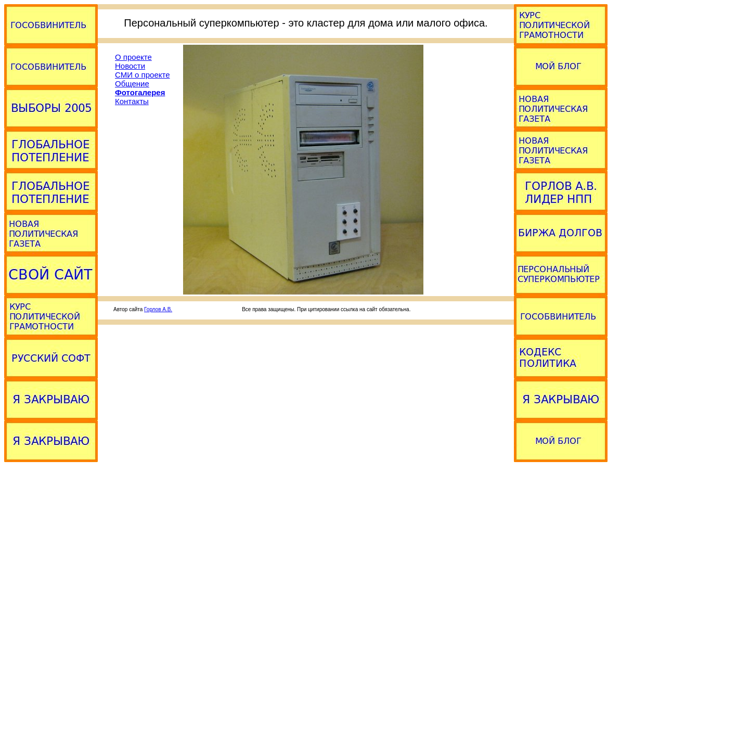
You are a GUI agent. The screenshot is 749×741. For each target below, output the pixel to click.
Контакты (132, 101)
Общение (132, 83)
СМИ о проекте (142, 74)
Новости (130, 65)
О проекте (133, 57)
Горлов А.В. (158, 309)
